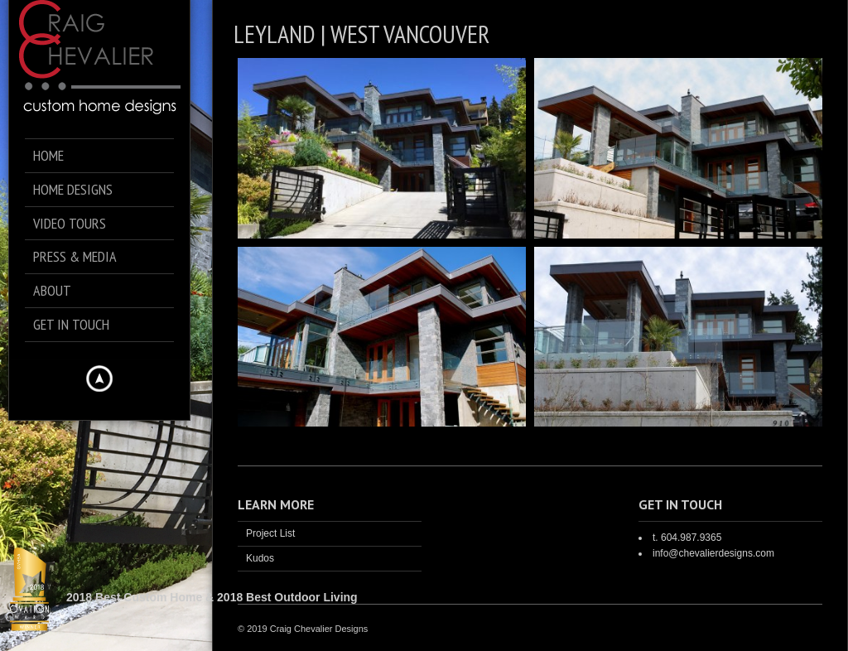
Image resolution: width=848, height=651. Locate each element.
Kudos (260, 558)
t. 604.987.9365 (687, 537)
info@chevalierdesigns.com (713, 553)
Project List (270, 533)
